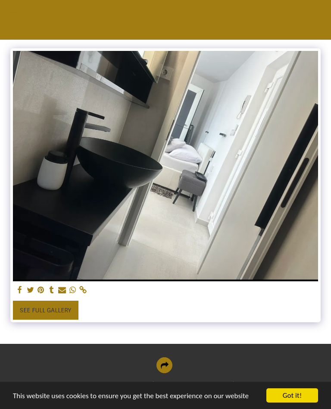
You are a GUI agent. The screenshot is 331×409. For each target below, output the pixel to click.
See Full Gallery (45, 310)
